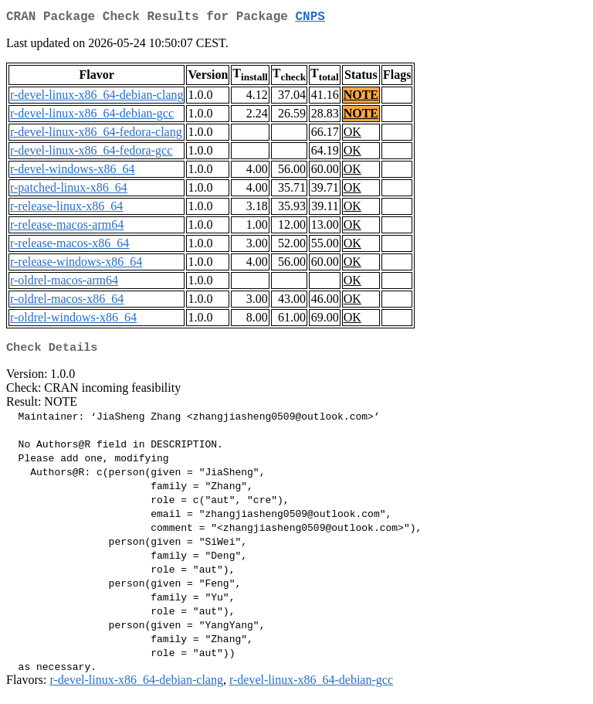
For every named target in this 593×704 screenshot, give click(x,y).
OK (352, 134)
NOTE (361, 97)
